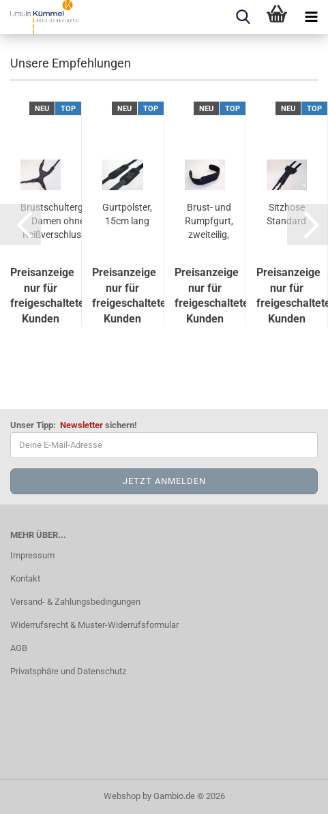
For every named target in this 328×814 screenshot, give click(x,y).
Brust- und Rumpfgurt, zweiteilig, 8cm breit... (209, 221)
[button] (20, 224)
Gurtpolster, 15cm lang (127, 214)
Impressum (32, 555)
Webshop (122, 796)
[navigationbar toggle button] (311, 17)
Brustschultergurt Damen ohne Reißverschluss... (57, 221)
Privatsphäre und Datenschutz (68, 671)
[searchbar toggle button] (243, 17)
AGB (18, 648)
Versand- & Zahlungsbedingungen (75, 602)
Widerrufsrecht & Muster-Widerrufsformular (94, 625)
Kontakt (25, 578)
